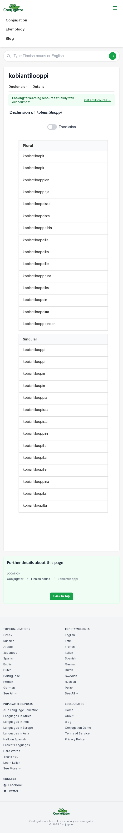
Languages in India (16, 721)
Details (38, 87)
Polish (69, 687)
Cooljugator (15, 579)
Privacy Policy (75, 739)
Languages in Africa (17, 716)
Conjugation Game (78, 727)
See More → (12, 768)
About (69, 716)
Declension (18, 87)
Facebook (13, 785)
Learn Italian (11, 762)
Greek (7, 635)
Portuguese (11, 676)
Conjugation (16, 20)
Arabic (8, 646)
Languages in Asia (16, 733)
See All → (10, 693)
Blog (10, 38)
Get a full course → (97, 100)
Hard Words (11, 751)
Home (69, 710)
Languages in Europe (18, 727)
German (9, 687)
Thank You (10, 756)
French (8, 681)
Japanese (10, 652)
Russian (8, 641)
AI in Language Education (21, 710)
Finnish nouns (40, 579)
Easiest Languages (16, 745)
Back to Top (61, 596)
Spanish (9, 658)
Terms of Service (77, 733)
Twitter (10, 791)
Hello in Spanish (14, 739)
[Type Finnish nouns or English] (61, 56)
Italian (69, 652)
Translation (67, 127)
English (8, 664)
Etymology (15, 29)
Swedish (71, 676)
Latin (68, 641)
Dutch (7, 670)
